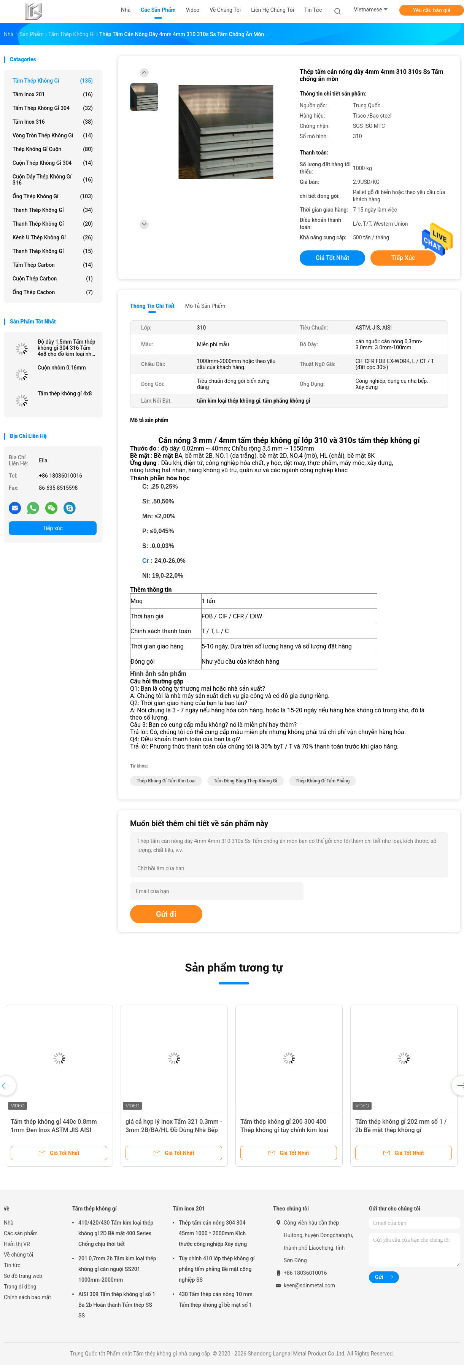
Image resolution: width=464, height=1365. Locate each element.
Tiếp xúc (53, 528)
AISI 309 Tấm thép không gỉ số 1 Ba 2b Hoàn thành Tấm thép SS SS (116, 1305)
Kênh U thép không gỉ (53, 237)
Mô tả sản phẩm (205, 306)
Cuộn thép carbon (53, 278)
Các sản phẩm (21, 1233)
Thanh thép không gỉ (53, 210)
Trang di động (20, 1287)
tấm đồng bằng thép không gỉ (245, 781)
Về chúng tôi (18, 1255)
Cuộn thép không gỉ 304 (53, 163)
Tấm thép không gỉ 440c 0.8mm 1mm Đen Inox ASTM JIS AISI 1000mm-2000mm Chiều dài (54, 1130)
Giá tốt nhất (332, 257)
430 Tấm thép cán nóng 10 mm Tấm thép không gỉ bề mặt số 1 (216, 1299)
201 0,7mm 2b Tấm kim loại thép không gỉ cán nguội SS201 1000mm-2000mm (117, 1269)
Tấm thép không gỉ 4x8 (65, 393)
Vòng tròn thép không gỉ (53, 135)
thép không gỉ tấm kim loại (166, 781)
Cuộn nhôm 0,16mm (62, 368)
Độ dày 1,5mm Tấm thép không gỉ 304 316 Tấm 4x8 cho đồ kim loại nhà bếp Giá (66, 348)
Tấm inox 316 (53, 122)
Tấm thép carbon (53, 265)
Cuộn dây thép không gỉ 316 (53, 180)
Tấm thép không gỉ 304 (53, 108)
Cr (145, 560)
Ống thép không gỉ (53, 196)
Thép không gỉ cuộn (53, 149)
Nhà (8, 1223)
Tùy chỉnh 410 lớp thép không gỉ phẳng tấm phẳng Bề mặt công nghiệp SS (216, 1269)
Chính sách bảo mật (27, 1297)
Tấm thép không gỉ (53, 80)
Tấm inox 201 (53, 94)
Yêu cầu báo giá (432, 10)
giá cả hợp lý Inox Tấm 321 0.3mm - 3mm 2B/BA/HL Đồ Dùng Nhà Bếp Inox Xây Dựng (174, 1130)
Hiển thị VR (17, 1244)
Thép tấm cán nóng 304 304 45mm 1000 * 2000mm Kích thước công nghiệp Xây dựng (213, 1233)
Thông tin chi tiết (152, 306)
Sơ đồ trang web (23, 1276)
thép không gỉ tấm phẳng (323, 781)
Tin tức (12, 1265)
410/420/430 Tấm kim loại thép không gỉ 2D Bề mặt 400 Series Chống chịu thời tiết (115, 1233)
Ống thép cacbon (53, 292)
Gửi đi (166, 914)
